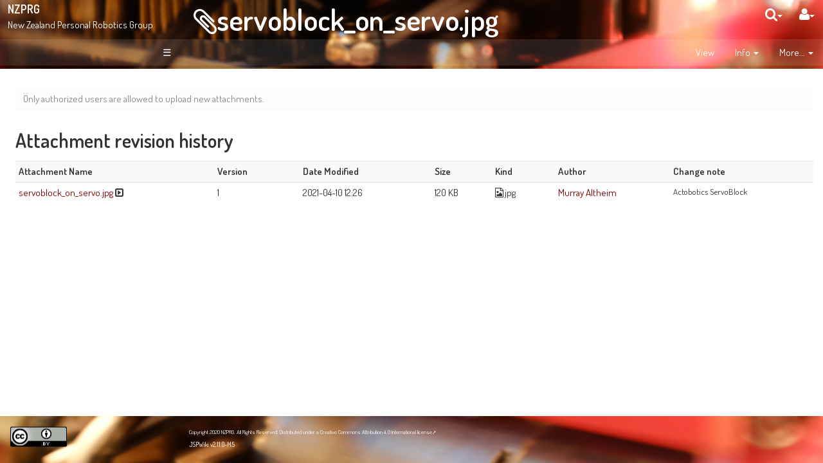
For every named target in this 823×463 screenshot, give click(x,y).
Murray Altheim (643, 192)
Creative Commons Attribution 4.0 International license (376, 431)
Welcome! (55, 92)
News (56, 164)
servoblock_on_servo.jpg (357, 19)
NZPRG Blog (59, 360)
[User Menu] (807, 14)
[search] (774, 14)
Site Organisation (78, 178)
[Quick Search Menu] (774, 14)
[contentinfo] (746, 52)
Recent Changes (77, 192)
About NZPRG (71, 151)
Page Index (68, 207)
